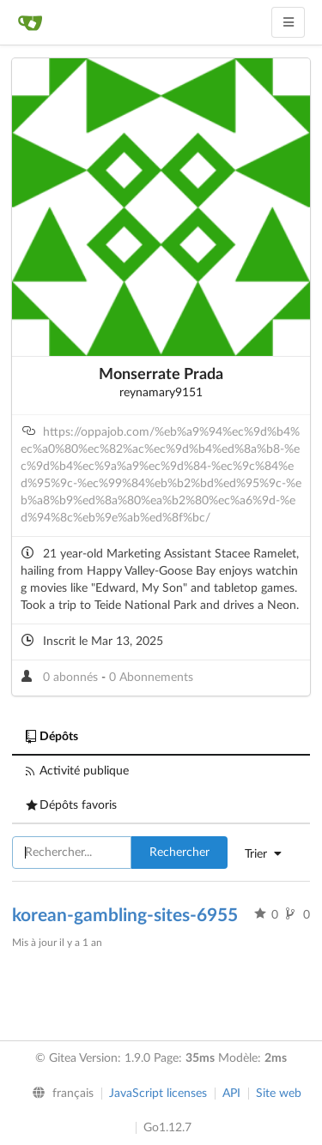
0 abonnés (72, 678)
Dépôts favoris (71, 805)
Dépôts (52, 737)
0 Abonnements (151, 678)
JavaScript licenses (158, 1094)
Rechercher (179, 853)
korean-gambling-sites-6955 (125, 916)
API (231, 1094)
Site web (278, 1094)
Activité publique (77, 771)
